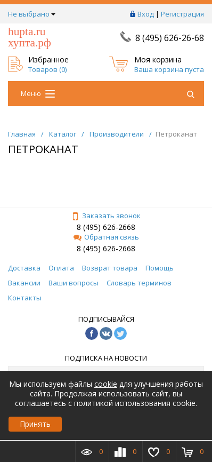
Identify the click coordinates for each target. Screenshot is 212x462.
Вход (145, 14)
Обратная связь (106, 237)
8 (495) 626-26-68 (169, 38)
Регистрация (182, 14)
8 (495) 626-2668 (106, 227)
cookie (105, 384)
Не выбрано (31, 14)
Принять (35, 424)
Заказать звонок (106, 215)
